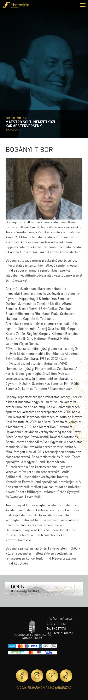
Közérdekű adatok (62, 619)
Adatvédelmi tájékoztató (56, 626)
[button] (83, 5)
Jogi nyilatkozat (60, 633)
